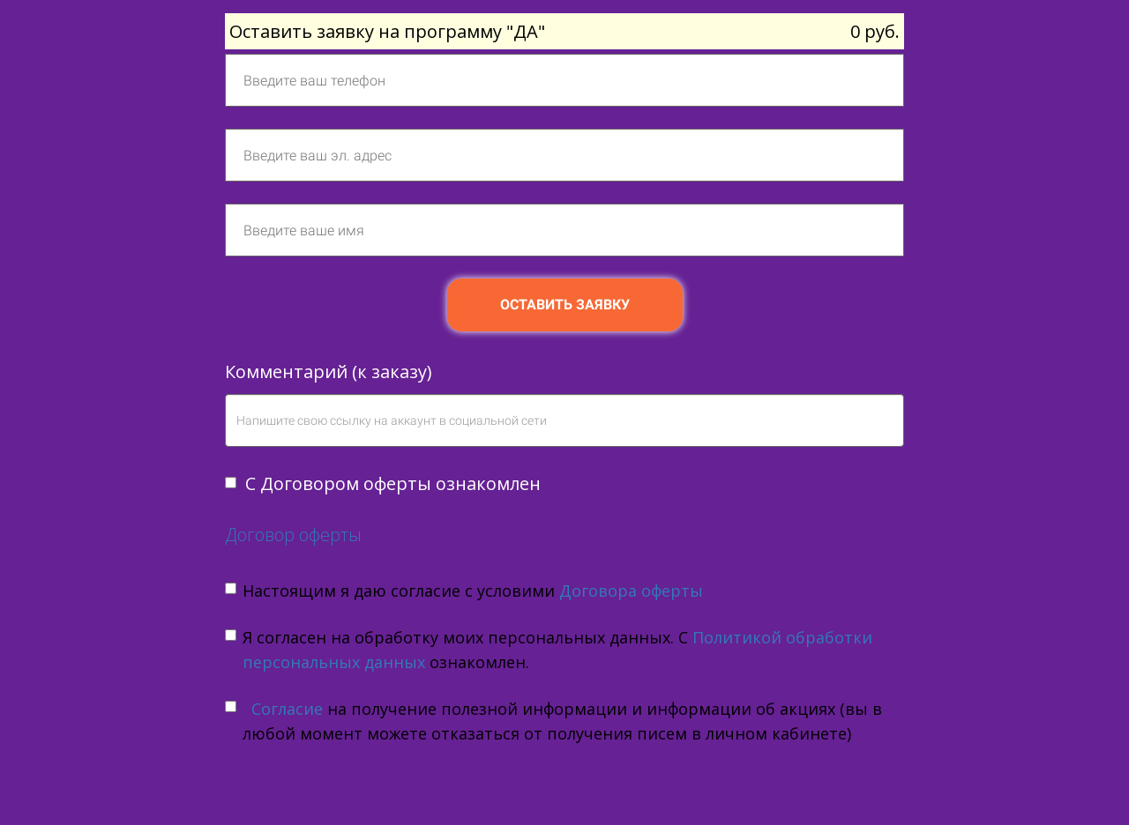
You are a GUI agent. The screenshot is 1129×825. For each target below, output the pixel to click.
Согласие (285, 708)
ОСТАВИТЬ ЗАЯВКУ (565, 304)
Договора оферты (631, 590)
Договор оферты (293, 534)
